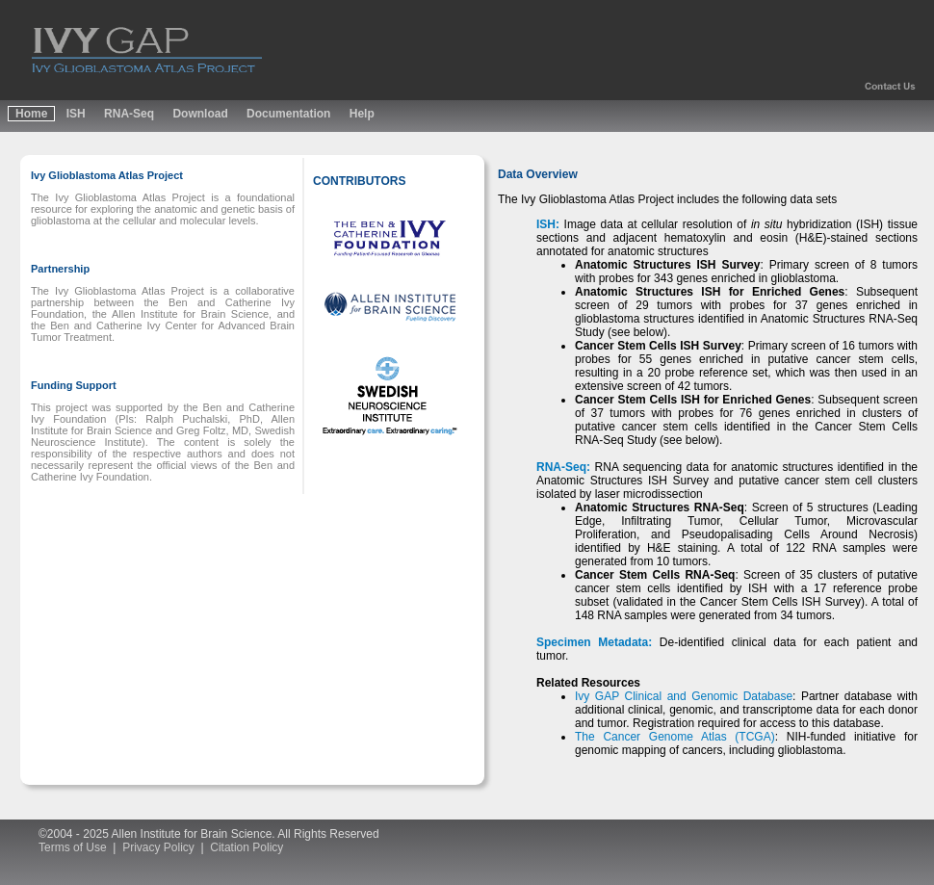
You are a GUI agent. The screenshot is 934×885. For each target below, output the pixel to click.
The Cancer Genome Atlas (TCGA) (675, 736)
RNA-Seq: (563, 467)
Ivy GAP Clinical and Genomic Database (683, 696)
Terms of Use (73, 847)
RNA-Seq (129, 113)
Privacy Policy (158, 847)
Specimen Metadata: (594, 642)
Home (31, 113)
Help (362, 113)
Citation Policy (246, 847)
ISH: (547, 224)
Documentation (288, 113)
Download (199, 113)
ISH (76, 113)
